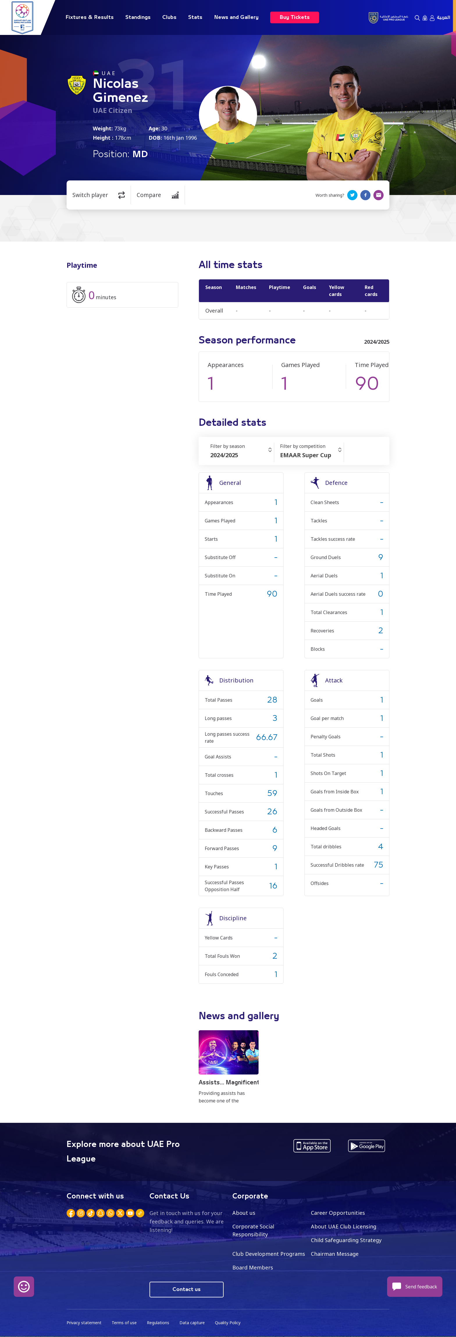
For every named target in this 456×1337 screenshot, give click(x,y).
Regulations (158, 1322)
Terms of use (124, 1322)
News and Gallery (236, 17)
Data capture (192, 1322)
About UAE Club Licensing (343, 1226)
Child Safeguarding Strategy (346, 1240)
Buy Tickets (294, 17)
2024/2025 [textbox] (224, 455)
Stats (195, 17)
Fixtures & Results (89, 17)
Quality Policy (228, 1322)
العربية (443, 17)
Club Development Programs (268, 1253)
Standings (138, 17)
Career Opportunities (338, 1212)
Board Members (252, 1267)
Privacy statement (84, 1322)
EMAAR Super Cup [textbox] (305, 455)
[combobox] (242, 455)
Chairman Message (335, 1253)
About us (243, 1212)
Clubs (169, 17)
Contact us (186, 1289)
